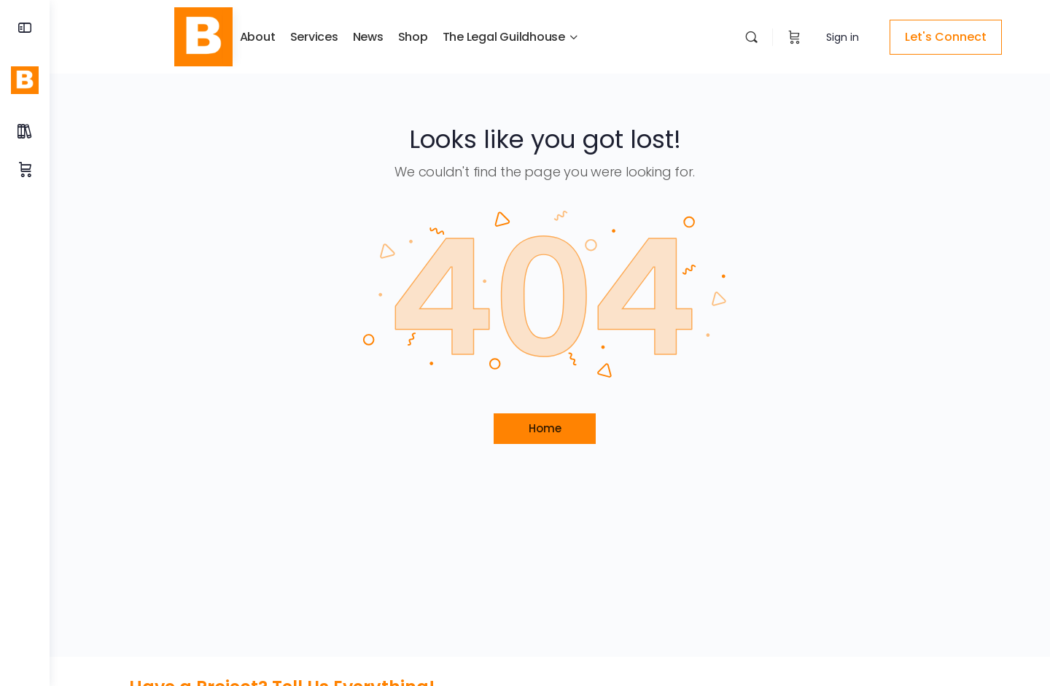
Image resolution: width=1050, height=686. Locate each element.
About (242, 36)
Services (299, 36)
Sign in (827, 37)
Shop (398, 36)
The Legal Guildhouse (488, 36)
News (353, 36)
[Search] (736, 36)
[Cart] (779, 37)
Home (550, 428)
